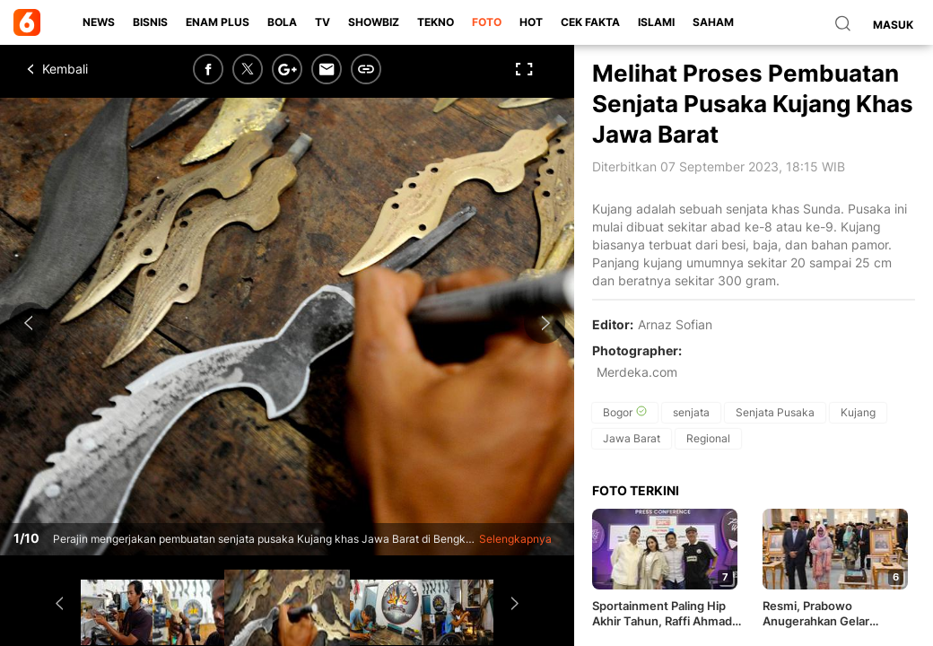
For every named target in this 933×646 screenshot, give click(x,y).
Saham (713, 22)
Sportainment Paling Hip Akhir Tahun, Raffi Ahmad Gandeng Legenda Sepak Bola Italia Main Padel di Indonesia (662, 613)
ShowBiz (373, 22)
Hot (531, 22)
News (99, 22)
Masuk (893, 24)
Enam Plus (217, 22)
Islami (656, 22)
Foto (486, 22)
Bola (282, 22)
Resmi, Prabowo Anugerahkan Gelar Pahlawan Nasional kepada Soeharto (836, 613)
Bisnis (150, 22)
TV (322, 22)
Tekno (435, 22)
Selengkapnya (515, 539)
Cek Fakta (590, 22)
